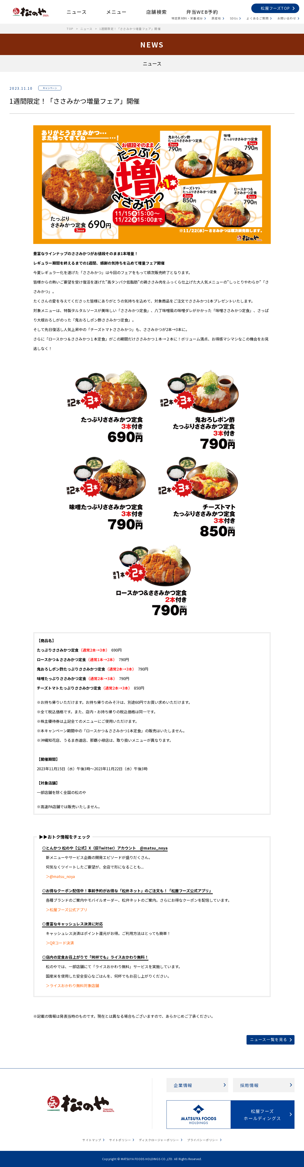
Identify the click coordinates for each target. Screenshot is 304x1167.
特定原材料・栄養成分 (187, 18)
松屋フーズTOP (275, 8)
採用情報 (249, 1085)
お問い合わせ (286, 18)
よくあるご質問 (257, 18)
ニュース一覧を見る (268, 1039)
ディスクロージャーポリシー (159, 1140)
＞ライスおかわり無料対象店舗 (72, 985)
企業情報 (183, 1085)
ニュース (76, 11)
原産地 (216, 18)
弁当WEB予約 (202, 11)
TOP (70, 29)
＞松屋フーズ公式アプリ (66, 909)
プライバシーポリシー (202, 1140)
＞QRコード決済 (60, 943)
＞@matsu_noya (60, 876)
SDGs (234, 18)
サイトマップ (91, 1140)
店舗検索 (156, 11)
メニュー (116, 11)
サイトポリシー (120, 1140)
